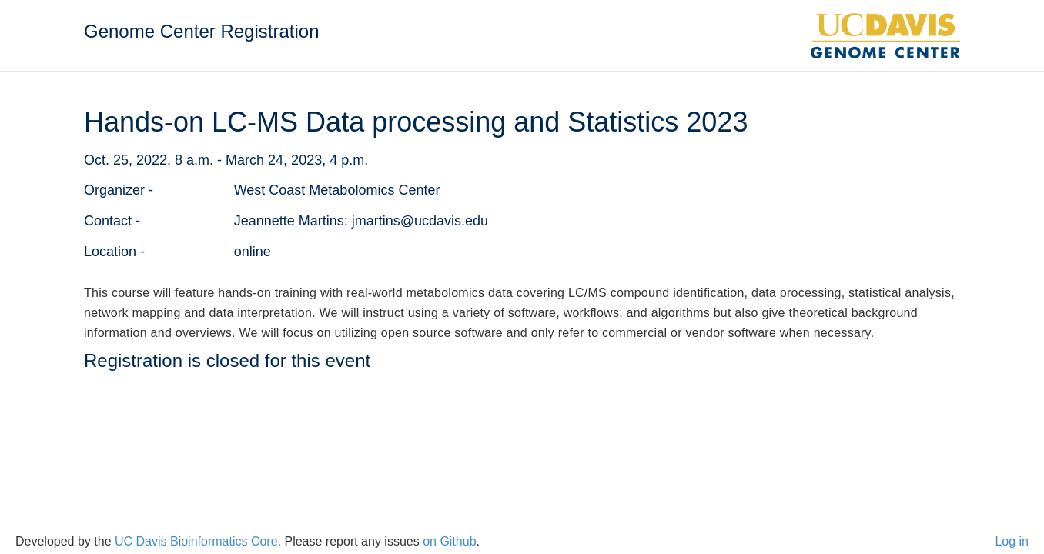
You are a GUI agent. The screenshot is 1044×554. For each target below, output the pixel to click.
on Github (449, 541)
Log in (1012, 541)
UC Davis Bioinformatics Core (196, 541)
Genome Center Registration (201, 31)
